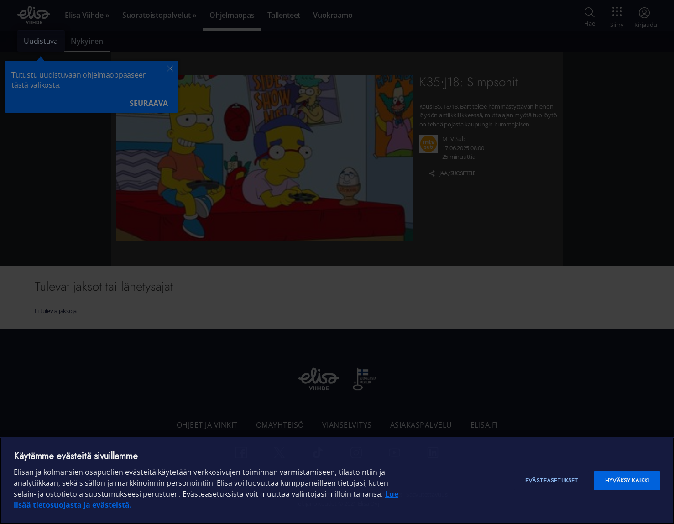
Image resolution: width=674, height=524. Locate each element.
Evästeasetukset (551, 480)
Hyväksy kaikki (627, 480)
